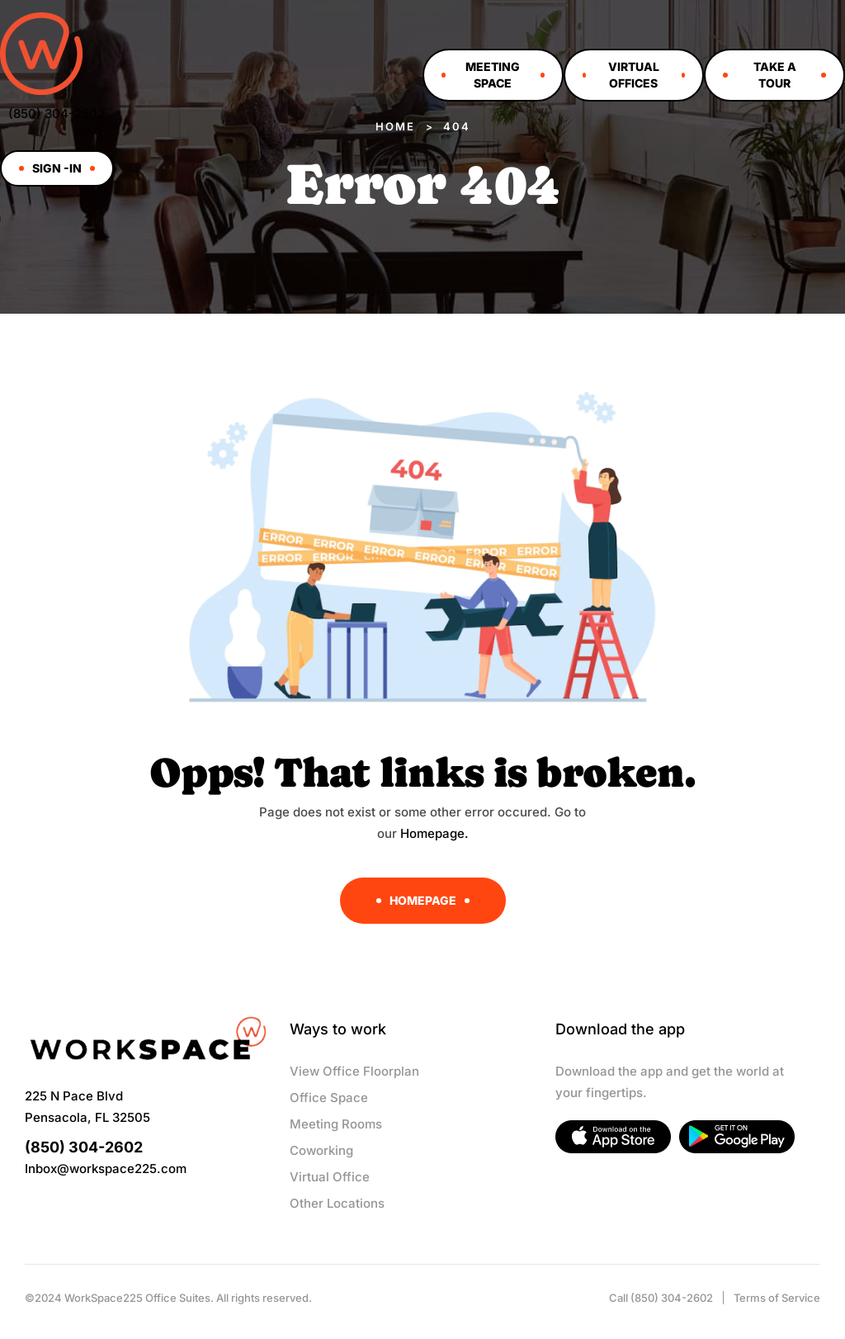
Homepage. (434, 833)
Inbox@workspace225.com (105, 1168)
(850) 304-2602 (56, 113)
